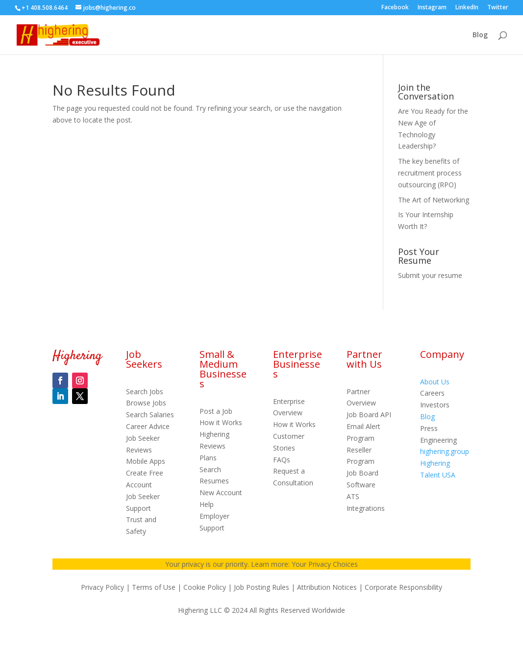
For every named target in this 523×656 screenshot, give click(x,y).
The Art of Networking (433, 199)
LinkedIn (466, 7)
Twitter (497, 7)
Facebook (395, 7)
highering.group (444, 451)
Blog (480, 35)
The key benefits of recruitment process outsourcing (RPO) (430, 172)
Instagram (432, 7)
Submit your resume (430, 275)
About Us (434, 381)
